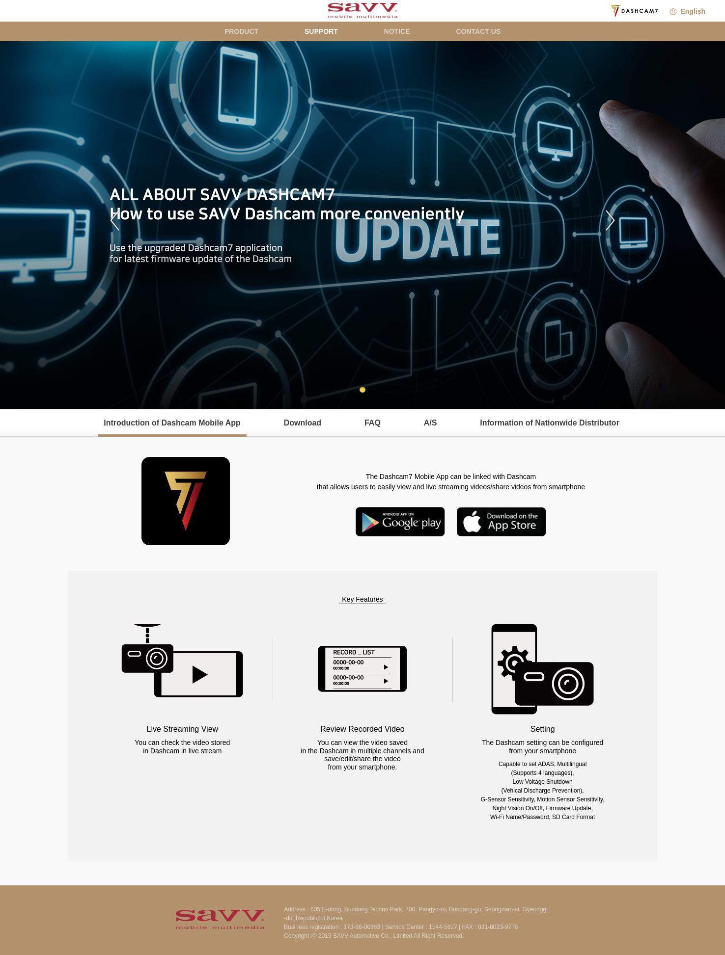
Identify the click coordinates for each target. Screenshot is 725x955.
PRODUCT (241, 31)
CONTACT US (478, 31)
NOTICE (397, 31)
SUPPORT (321, 31)
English (686, 11)
